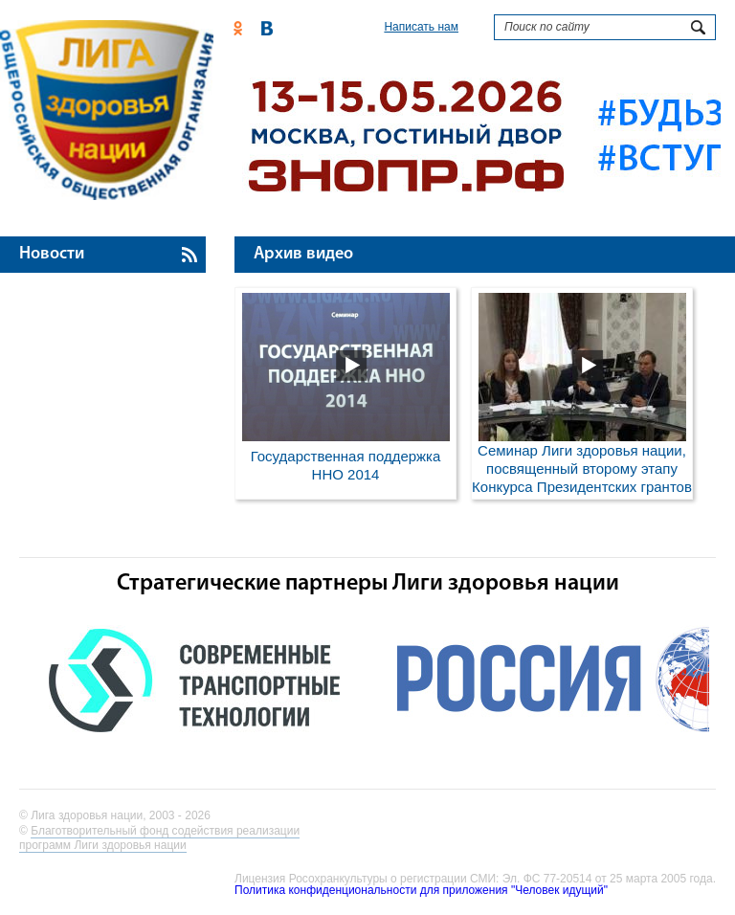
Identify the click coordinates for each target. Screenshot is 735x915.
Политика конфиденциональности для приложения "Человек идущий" (421, 890)
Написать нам (421, 26)
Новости (51, 254)
